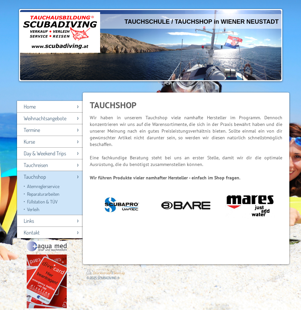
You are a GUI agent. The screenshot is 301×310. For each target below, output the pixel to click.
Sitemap (119, 273)
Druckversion (99, 273)
